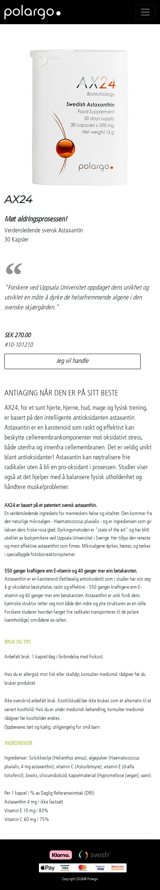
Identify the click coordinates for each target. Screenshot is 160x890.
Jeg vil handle (72, 361)
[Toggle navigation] (145, 12)
